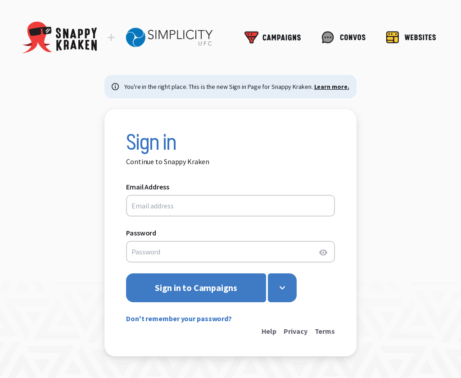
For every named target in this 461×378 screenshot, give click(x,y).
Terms (325, 331)
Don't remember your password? (179, 318)
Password (141, 232)
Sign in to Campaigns (196, 287)
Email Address (147, 186)
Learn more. (331, 87)
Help (269, 331)
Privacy (295, 331)
